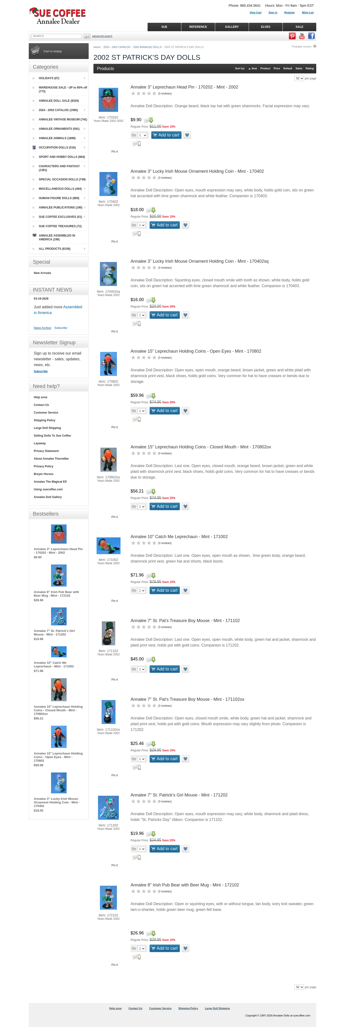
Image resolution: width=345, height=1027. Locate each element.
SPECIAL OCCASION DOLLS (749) (59, 179)
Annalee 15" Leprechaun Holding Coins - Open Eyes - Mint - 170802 (196, 351)
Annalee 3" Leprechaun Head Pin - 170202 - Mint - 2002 (184, 87)
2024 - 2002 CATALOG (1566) (55, 110)
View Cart (256, 12)
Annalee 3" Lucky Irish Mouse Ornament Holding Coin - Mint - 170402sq (200, 261)
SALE (299, 27)
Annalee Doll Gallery (48, 497)
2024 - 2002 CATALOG (117, 47)
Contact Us (41, 405)
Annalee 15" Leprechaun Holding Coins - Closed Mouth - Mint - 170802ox (201, 447)
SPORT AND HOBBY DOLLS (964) (59, 157)
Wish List (308, 12)
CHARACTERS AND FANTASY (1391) (56, 168)
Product (265, 68)
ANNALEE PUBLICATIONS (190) (57, 207)
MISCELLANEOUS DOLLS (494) (57, 188)
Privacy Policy (43, 466)
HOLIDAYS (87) (46, 78)
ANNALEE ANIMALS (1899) (54, 138)
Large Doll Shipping (47, 428)
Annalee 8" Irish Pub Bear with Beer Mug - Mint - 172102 (185, 885)
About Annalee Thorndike (51, 458)
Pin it (114, 151)
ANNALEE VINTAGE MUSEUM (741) (60, 119)
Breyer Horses (43, 474)
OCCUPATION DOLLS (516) (54, 147)
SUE (164, 27)
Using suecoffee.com (48, 489)
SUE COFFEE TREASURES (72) (57, 226)
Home (96, 47)
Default (287, 68)
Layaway (40, 443)
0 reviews (165, 93)
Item (254, 68)
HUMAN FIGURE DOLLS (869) (56, 198)
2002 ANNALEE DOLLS (147, 47)
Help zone (40, 397)
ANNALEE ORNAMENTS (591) (56, 129)
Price (277, 68)
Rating (310, 68)
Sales (298, 68)
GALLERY (232, 27)
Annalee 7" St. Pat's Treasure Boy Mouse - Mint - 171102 (185, 620)
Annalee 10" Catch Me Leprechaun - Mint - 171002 (179, 536)
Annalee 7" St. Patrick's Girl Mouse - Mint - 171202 (179, 795)
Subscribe (60, 328)
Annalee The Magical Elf (50, 481)
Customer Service (46, 412)
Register (289, 12)
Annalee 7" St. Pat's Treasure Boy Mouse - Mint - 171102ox (187, 699)
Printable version (301, 46)
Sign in (273, 12)
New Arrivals (42, 273)
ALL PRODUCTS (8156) (51, 248)
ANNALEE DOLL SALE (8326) (56, 100)
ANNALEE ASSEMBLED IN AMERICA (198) (54, 237)
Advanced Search (102, 36)
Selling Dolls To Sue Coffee (52, 435)
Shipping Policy (44, 420)
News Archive (42, 328)
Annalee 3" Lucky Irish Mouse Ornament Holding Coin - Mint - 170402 (197, 171)
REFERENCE (198, 27)
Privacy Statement (46, 451)
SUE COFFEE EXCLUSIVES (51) (57, 217)
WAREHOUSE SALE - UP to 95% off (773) (60, 89)
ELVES (265, 27)
